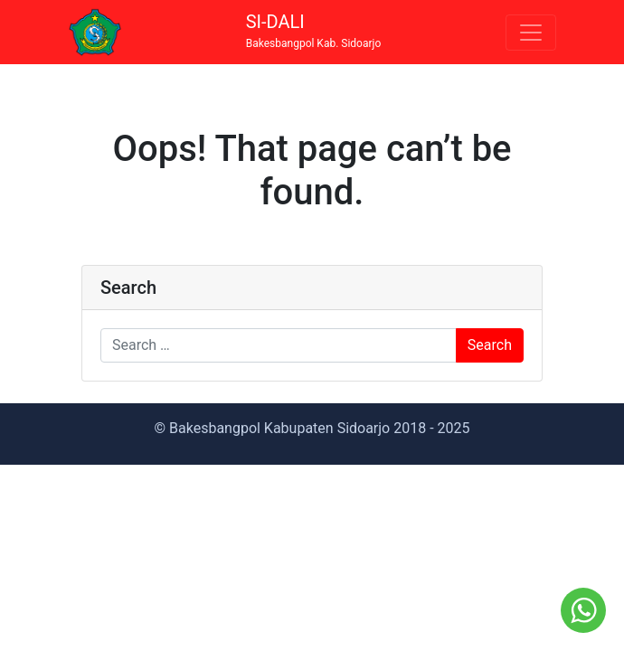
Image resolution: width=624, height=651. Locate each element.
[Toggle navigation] (531, 32)
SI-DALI (314, 31)
